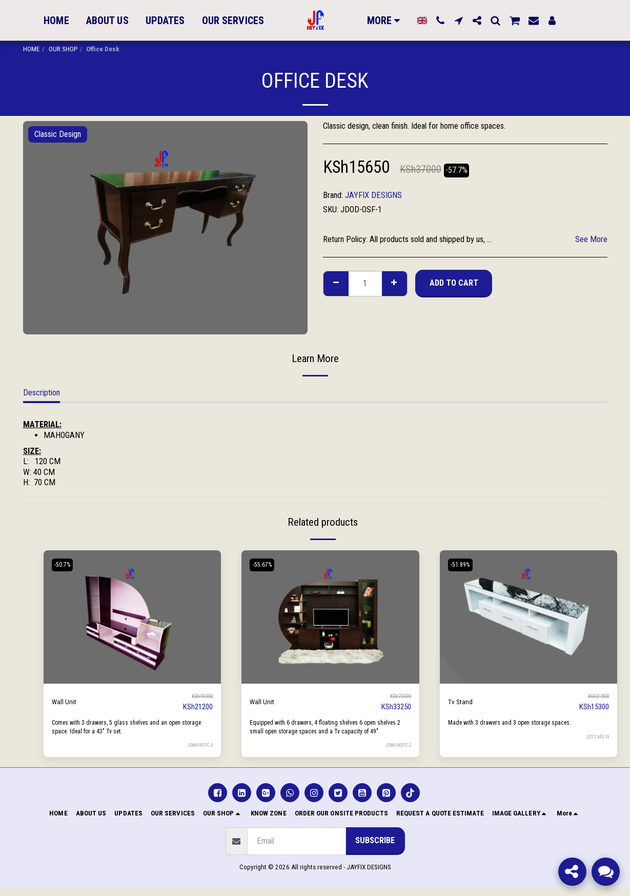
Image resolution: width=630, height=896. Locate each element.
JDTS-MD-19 (596, 736)
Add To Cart (454, 283)
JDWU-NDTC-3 (198, 745)
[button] (440, 20)
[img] (132, 617)
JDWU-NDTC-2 (396, 753)
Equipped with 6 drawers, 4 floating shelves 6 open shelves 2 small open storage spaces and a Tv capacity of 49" (327, 731)
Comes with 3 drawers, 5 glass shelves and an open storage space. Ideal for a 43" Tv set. (124, 727)
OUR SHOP (63, 49)
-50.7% (65, 565)
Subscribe (375, 848)
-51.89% (463, 565)
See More (591, 239)
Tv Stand (462, 701)
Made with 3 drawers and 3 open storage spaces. (517, 722)
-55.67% (265, 565)
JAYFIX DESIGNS (373, 195)
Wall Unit (65, 701)
